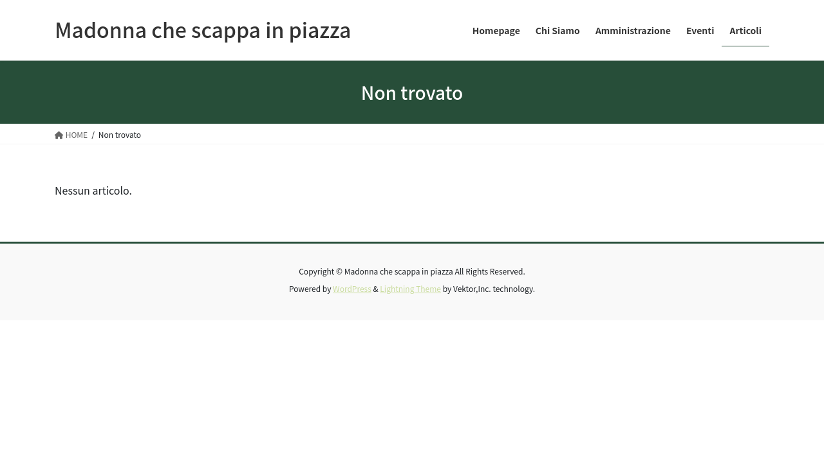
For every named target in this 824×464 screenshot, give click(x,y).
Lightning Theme (410, 288)
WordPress (352, 288)
